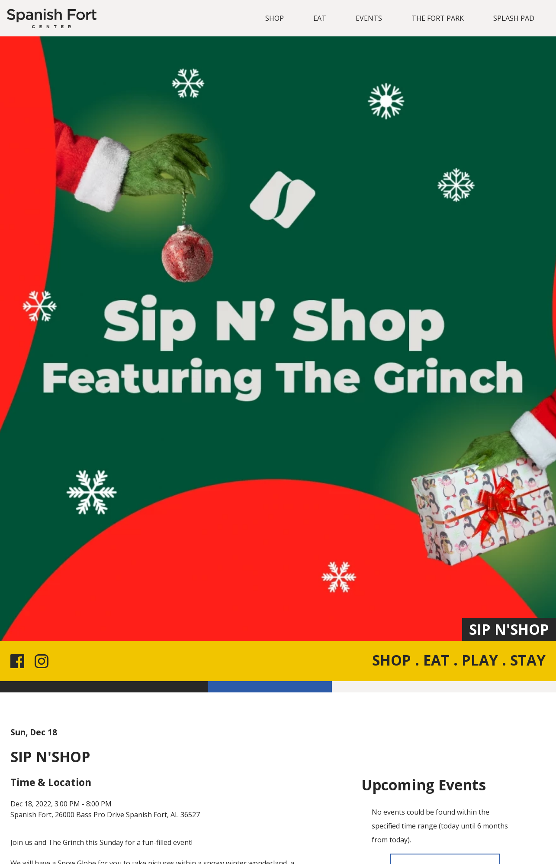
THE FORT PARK (437, 18)
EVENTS (369, 18)
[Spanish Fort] (51, 18)
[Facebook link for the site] (19, 661)
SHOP (274, 18)
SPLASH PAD (513, 18)
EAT (319, 18)
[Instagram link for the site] (43, 661)
